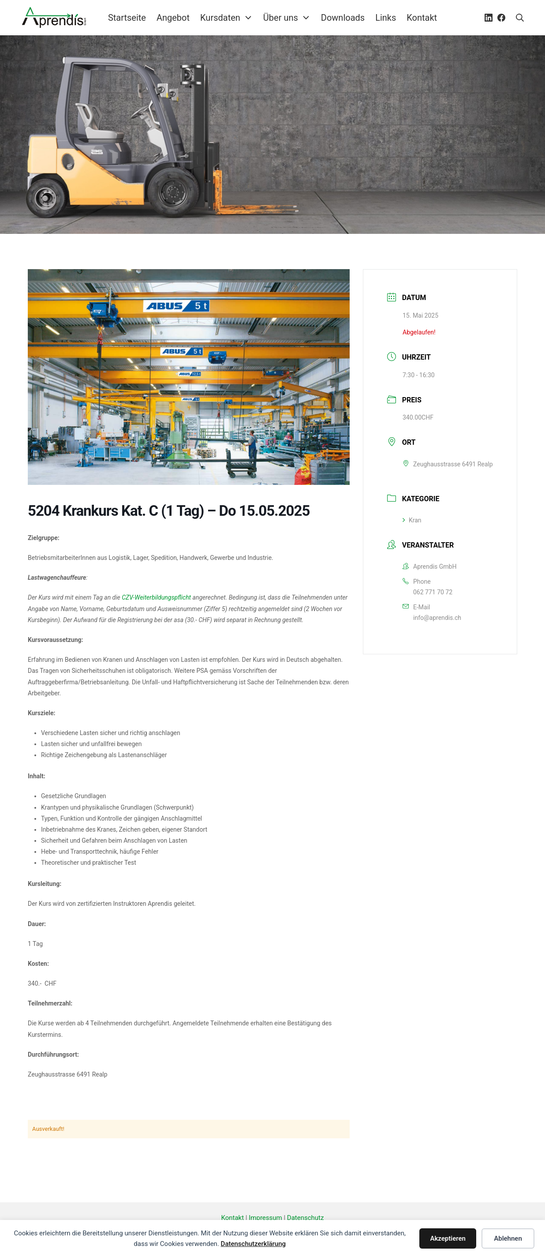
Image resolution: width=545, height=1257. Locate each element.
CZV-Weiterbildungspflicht (156, 597)
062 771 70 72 (432, 592)
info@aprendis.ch (437, 617)
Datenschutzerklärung (253, 1244)
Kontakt (232, 1218)
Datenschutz (305, 1218)
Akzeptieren (448, 1238)
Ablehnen (508, 1238)
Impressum (265, 1218)
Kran (412, 520)
